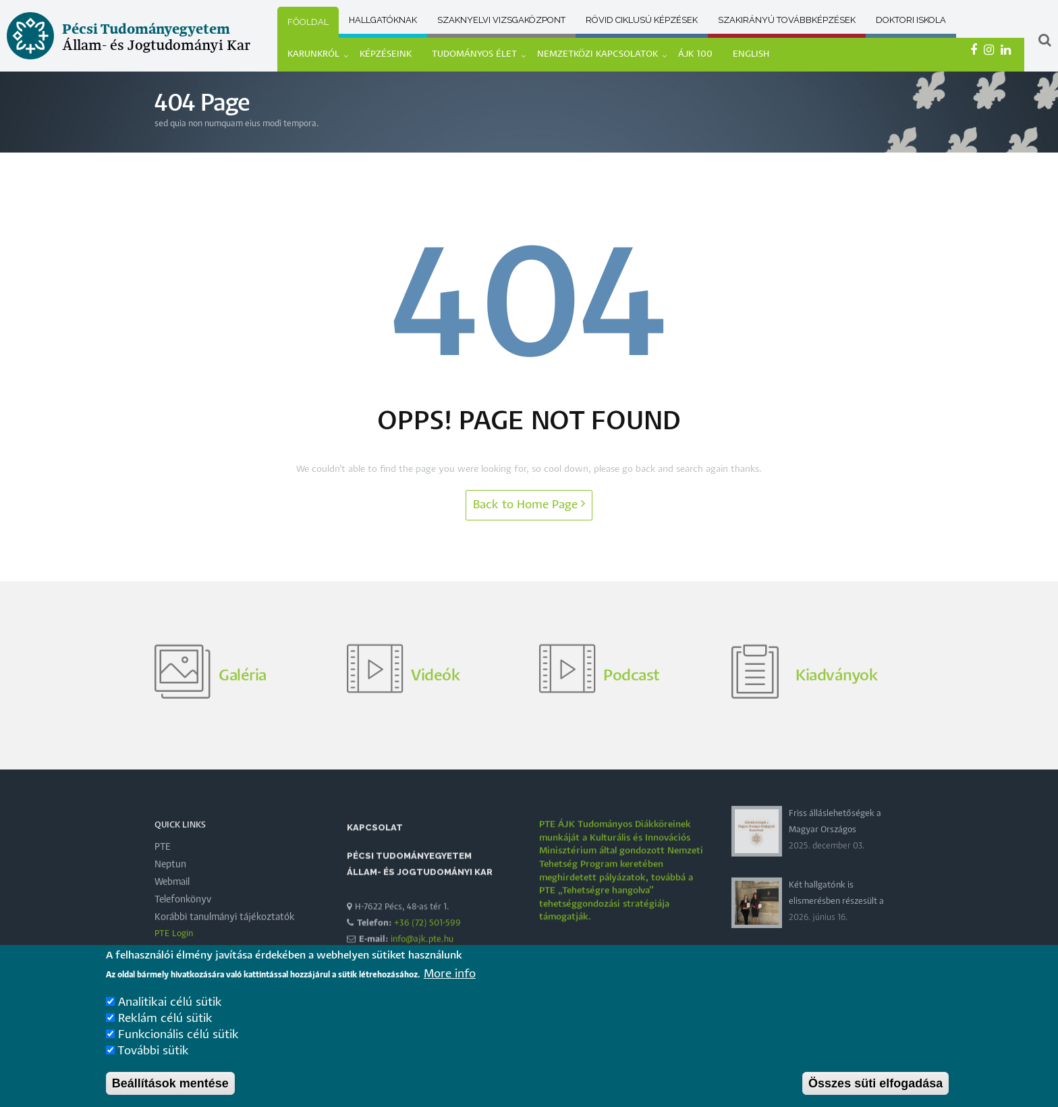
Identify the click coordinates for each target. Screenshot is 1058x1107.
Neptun (170, 895)
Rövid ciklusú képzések (642, 20)
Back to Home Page (529, 503)
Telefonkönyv (183, 930)
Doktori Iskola (911, 20)
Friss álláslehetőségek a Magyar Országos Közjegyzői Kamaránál (835, 860)
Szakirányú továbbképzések (787, 20)
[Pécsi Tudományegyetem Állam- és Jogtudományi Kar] (128, 63)
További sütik (153, 1056)
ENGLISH (751, 54)
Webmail (172, 912)
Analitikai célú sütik (170, 1008)
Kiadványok (836, 706)
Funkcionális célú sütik (178, 1040)
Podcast (631, 706)
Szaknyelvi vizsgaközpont (501, 20)
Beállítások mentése (170, 1089)
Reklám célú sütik (165, 1024)
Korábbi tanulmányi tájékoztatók (225, 947)
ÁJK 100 (695, 54)
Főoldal (308, 22)
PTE (163, 877)
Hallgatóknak (383, 20)
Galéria (243, 706)
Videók (435, 706)
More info (450, 980)
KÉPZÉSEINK (386, 54)
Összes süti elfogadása (875, 1089)
